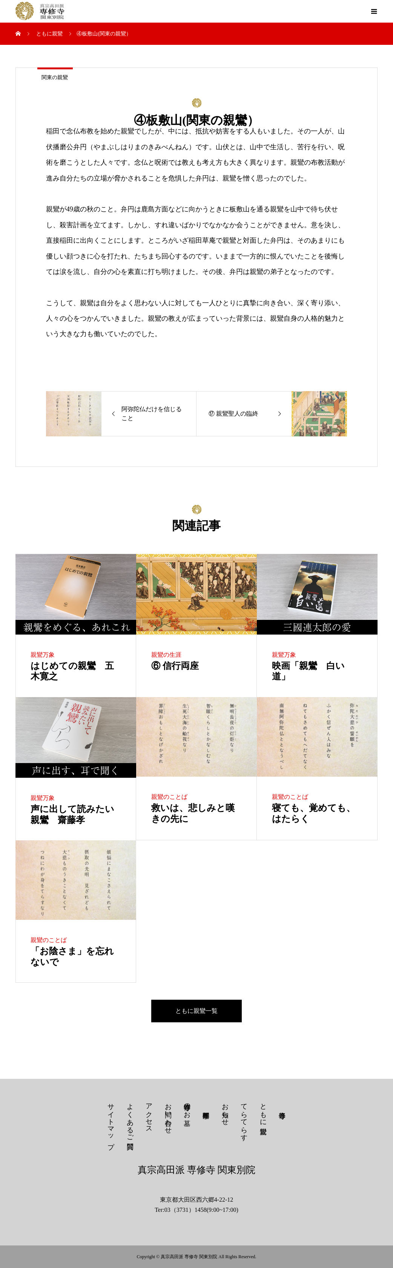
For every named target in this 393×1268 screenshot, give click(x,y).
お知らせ (225, 1110)
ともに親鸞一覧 (196, 1011)
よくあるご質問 (130, 1118)
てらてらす (244, 1118)
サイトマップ (111, 1122)
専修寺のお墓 (187, 1107)
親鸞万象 (43, 655)
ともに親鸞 (263, 1111)
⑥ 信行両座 (175, 666)
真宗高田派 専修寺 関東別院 (197, 1170)
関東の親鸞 (54, 77)
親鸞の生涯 (166, 655)
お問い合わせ (168, 1114)
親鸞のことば (169, 797)
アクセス (149, 1114)
